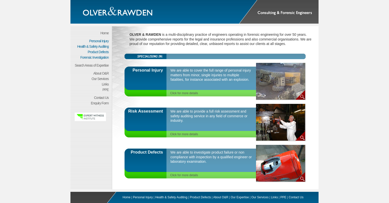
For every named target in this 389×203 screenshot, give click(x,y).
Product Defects (98, 52)
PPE (105, 90)
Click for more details (184, 93)
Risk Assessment (145, 111)
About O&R (101, 73)
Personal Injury (99, 41)
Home (104, 33)
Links (105, 84)
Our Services (100, 79)
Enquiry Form (100, 103)
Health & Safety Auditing (93, 46)
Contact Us (101, 98)
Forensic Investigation (94, 57)
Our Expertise (240, 197)
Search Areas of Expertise (92, 65)
